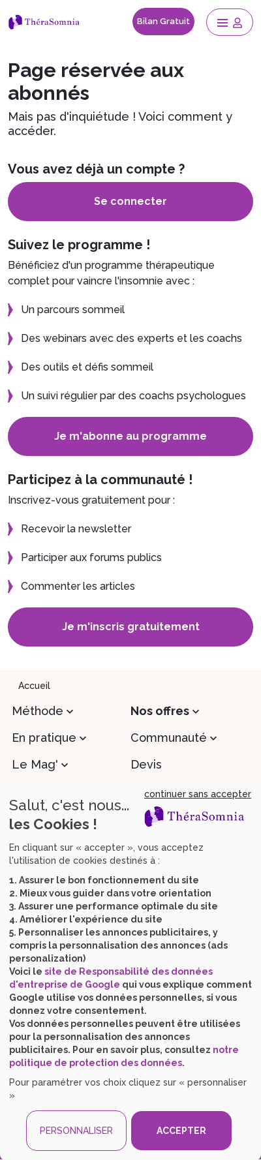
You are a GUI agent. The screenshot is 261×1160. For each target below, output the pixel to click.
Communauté (168, 737)
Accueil (34, 685)
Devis (146, 764)
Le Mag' (35, 764)
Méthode (37, 711)
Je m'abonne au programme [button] (130, 436)
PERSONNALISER (76, 1130)
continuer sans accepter (197, 794)
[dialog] (130, 973)
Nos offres (159, 711)
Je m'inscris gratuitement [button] (131, 626)
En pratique (44, 737)
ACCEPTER (181, 1130)
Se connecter (130, 201)
